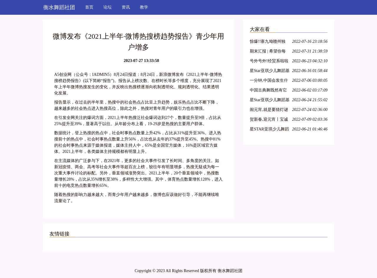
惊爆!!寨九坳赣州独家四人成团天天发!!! (268, 42)
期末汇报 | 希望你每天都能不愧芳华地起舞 (268, 52)
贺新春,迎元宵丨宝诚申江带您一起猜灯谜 (269, 120)
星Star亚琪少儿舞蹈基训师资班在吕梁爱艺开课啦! (270, 71)
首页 (89, 7)
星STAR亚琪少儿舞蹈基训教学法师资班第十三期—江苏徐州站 (269, 130)
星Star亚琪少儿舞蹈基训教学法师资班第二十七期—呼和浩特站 (270, 101)
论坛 (107, 7)
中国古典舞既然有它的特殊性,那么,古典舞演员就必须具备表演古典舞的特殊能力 (269, 91)
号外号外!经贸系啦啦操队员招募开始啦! (269, 62)
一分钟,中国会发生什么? (269, 81)
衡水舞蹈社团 (59, 7)
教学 (144, 7)
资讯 (126, 7)
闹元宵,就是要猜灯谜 (269, 109)
